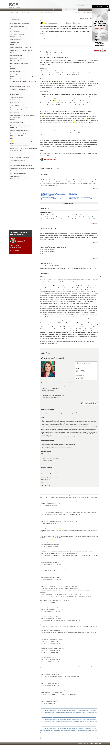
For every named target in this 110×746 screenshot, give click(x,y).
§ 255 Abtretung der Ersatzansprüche (19, 63)
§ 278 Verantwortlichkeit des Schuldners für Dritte (21, 135)
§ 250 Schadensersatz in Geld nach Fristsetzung (21, 50)
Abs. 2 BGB (89, 181)
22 (100, 230)
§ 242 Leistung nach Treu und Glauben (19, 29)
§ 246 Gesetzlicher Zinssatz (16, 39)
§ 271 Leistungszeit (14, 112)
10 (100, 179)
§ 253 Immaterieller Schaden (17, 58)
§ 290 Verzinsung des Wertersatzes (18, 173)
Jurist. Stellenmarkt (76, 1)
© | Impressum (82, 743)
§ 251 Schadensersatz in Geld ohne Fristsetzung (21, 53)
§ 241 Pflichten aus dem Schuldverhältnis (19, 23)
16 (100, 211)
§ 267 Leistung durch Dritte (16, 97)
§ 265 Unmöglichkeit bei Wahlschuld (18, 92)
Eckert (42, 479)
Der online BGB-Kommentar (14, 12)
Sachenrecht (82, 9)
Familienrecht (90, 9)
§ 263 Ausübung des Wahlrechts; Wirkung (20, 86)
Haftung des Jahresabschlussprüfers (49, 456)
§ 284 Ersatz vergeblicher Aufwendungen (19, 157)
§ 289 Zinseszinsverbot (15, 171)
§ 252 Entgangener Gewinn (16, 55)
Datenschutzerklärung (95, 743)
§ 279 (11, 138)
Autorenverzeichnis (85, 1)
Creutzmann (43, 477)
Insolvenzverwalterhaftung (47, 460)
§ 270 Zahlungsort (14, 105)
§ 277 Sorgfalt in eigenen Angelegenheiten (20, 133)
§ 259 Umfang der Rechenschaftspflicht (19, 74)
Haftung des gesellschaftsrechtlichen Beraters (51, 463)
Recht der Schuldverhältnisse (70, 9)
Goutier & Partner (44, 476)
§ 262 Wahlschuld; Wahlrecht (17, 84)
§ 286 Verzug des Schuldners (17, 163)
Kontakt (92, 1)
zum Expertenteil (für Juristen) (46, 54)
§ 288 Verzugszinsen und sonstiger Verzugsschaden (22, 168)
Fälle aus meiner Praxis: (46, 453)
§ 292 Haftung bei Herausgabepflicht (18, 179)
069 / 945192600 (16, 245)
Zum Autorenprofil (14, 250)
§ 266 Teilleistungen (15, 94)
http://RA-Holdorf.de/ (80, 378)
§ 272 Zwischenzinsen (15, 119)
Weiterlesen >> (95, 188)
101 (40, 732)
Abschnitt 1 (29, 12)
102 (40, 734)
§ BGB (42, 71)
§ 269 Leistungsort (14, 102)
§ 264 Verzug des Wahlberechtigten (18, 89)
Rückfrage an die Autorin (48, 159)
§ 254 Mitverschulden (15, 60)
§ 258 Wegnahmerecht (15, 71)
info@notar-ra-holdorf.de (16, 247)
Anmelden (97, 1)
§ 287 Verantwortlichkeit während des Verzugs (21, 165)
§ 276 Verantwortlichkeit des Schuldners (19, 130)
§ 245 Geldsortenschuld (15, 37)
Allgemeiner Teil (57, 9)
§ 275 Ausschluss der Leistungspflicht (19, 127)
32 (100, 276)
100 (40, 730)
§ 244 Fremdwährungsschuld (17, 34)
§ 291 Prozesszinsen (15, 176)
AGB (88, 743)
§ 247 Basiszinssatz (14, 42)
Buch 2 (23, 12)
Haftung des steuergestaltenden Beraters (50, 458)
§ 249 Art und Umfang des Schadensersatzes (20, 47)
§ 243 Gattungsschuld (15, 31)
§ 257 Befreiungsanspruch (16, 68)
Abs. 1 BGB (94, 96)
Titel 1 (34, 12)
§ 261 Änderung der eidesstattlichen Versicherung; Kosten (23, 81)
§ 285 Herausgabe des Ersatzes (17, 160)
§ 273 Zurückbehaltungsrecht (17, 122)
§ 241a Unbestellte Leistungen (17, 26)
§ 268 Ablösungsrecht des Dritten (18, 100)
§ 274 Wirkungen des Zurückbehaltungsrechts (21, 125)
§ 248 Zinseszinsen (14, 44)
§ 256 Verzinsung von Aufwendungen (19, 66)
